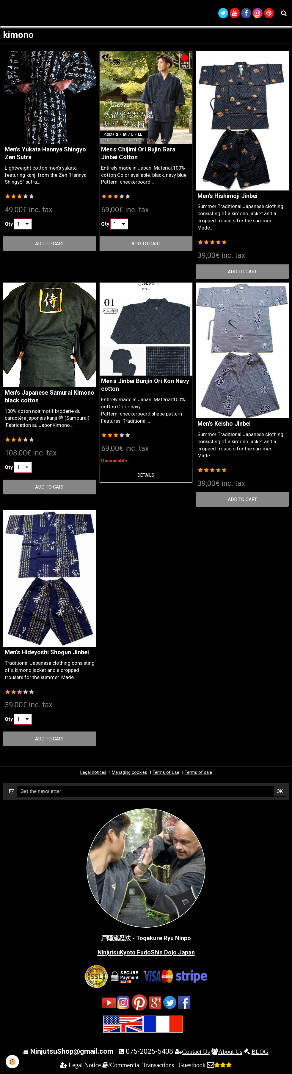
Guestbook (191, 1066)
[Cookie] (12, 1061)
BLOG (260, 1052)
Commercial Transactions (142, 1066)
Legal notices (93, 773)
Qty (9, 225)
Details (146, 476)
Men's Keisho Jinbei (224, 424)
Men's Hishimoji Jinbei (227, 196)
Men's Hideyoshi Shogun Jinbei (47, 653)
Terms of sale (198, 773)
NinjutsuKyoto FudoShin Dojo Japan (146, 953)
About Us (230, 1052)
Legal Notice (85, 1066)
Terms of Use (166, 773)
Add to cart (49, 244)
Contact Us (196, 1052)
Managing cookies (129, 773)
